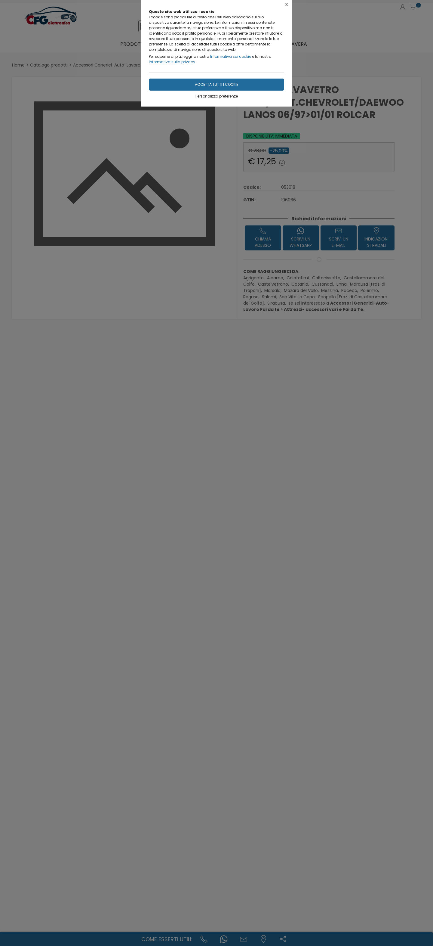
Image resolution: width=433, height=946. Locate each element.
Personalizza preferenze (216, 96)
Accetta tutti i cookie (216, 84)
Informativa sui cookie (230, 56)
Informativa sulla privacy (172, 61)
